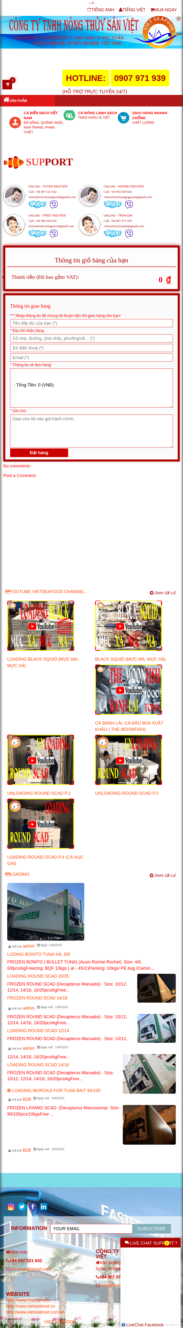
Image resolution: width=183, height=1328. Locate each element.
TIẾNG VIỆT (132, 9)
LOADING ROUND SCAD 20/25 (38, 976)
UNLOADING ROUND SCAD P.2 (126, 793)
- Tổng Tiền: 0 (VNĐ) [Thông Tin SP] (91, 388)
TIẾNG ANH (100, 9)
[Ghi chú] (91, 431)
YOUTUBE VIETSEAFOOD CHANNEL (45, 591)
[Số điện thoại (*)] (91, 348)
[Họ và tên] (91, 323)
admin (28, 946)
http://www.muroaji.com (28, 1300)
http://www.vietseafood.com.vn (35, 1312)
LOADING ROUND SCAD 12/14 (38, 1030)
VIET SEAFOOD (60, 1322)
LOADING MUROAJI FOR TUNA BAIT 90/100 (53, 1090)
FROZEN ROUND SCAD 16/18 (37, 998)
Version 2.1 (172, 1325)
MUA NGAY (163, 9)
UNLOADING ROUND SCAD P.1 (39, 793)
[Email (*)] (91, 358)
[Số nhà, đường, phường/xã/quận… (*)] (91, 338)
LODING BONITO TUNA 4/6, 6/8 (38, 954)
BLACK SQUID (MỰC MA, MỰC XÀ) (130, 659)
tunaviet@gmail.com (31, 1269)
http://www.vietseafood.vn (30, 1306)
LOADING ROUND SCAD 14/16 (38, 1064)
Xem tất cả (162, 592)
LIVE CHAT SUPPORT (152, 1243)
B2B (27, 1099)
